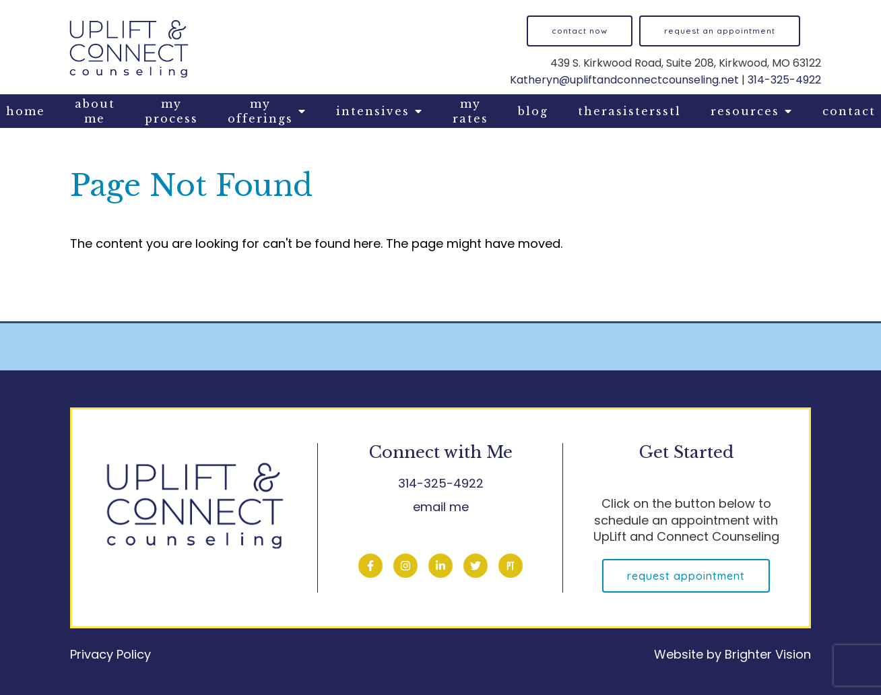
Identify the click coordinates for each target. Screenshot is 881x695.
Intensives (373, 111)
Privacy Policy (110, 654)
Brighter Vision (768, 654)
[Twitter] (475, 566)
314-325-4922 (784, 80)
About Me (95, 111)
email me (441, 506)
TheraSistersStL (629, 111)
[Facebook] (370, 566)
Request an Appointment (719, 31)
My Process (171, 111)
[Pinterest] (510, 566)
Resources (745, 111)
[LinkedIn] (440, 566)
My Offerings (260, 111)
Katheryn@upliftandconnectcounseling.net (624, 80)
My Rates (470, 111)
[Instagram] (405, 566)
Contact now (580, 31)
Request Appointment (686, 576)
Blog (533, 111)
